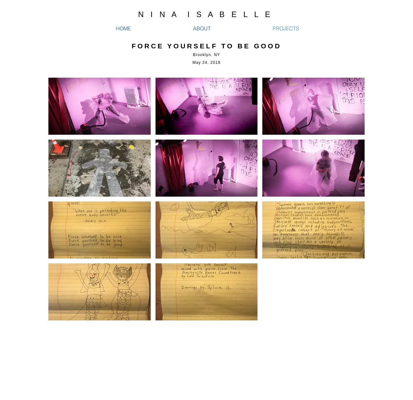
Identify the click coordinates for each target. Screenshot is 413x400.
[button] (99, 106)
